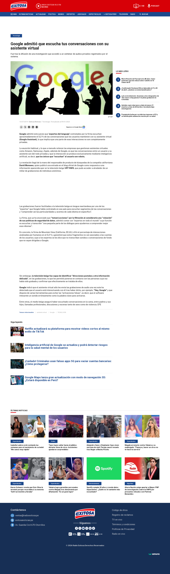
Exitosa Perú (110, 14)
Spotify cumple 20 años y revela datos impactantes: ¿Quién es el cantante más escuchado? (103, 489)
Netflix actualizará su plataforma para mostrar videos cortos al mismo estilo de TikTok (67, 330)
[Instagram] (86, 528)
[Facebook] (76, 528)
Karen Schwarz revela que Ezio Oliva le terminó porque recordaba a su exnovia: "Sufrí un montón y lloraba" (27, 489)
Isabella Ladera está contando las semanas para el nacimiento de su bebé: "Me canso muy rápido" (27, 447)
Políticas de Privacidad (123, 529)
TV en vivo (117, 519)
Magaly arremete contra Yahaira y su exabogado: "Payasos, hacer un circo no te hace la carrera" (141, 447)
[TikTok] (93, 528)
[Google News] (90, 528)
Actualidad (41, 14)
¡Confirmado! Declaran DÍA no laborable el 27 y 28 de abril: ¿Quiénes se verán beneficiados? (139, 89)
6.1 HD (141, 6)
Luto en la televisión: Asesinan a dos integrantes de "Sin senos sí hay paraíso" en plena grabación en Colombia (140, 97)
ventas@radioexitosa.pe (27, 515)
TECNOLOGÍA (62, 312)
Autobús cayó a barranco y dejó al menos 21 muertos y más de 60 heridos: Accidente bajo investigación (137, 107)
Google (52, 312)
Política (51, 14)
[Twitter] (79, 528)
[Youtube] (83, 528)
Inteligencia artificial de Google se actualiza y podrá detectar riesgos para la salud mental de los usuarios (66, 346)
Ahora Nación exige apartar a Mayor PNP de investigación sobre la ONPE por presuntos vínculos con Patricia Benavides (142, 490)
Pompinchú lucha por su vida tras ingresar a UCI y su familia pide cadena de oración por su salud (139, 115)
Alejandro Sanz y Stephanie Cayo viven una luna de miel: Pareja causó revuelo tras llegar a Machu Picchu (103, 447)
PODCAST (155, 6)
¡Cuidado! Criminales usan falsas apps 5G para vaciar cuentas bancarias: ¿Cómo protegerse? (68, 363)
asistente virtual (42, 312)
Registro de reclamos (122, 515)
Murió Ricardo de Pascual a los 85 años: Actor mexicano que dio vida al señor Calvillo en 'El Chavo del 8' (138, 80)
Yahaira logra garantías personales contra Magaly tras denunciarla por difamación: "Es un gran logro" (63, 489)
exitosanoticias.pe (24, 520)
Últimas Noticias (26, 14)
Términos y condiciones (123, 524)
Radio (132, 14)
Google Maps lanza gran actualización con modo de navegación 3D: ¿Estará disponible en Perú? (65, 379)
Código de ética (119, 510)
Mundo (61, 14)
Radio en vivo (118, 534)
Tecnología (16, 36)
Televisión (123, 14)
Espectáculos (95, 14)
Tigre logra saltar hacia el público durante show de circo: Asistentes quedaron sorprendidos (63, 447)
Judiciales (81, 14)
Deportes (71, 14)
